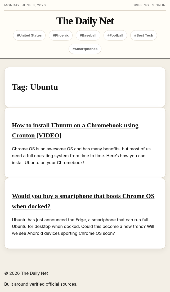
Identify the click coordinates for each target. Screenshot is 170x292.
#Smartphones (85, 49)
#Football (115, 35)
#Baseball (88, 35)
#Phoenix (61, 35)
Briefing (141, 5)
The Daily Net (85, 21)
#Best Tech (143, 35)
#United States (29, 35)
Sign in (159, 5)
